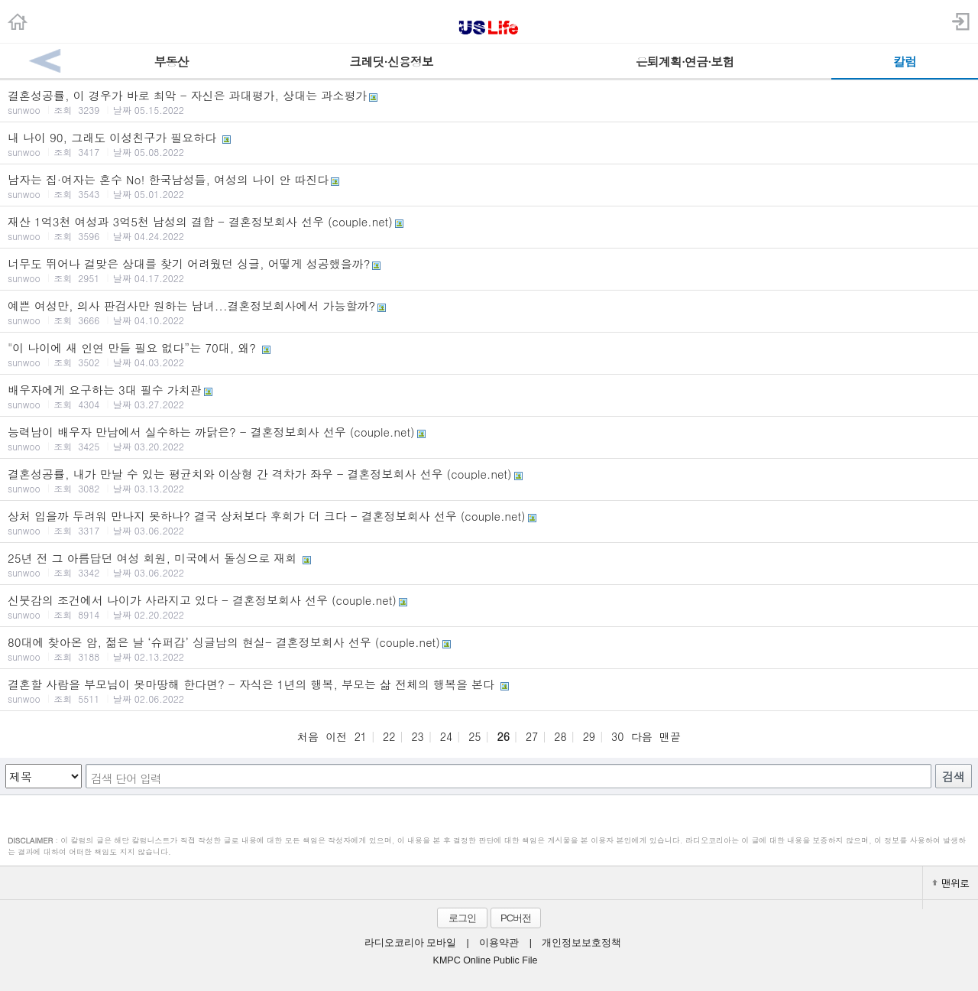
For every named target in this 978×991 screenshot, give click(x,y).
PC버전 (515, 918)
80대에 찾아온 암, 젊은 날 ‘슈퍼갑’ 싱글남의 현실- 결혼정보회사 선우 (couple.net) (489, 648)
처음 (308, 736)
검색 (953, 776)
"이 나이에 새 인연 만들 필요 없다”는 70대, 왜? (489, 354)
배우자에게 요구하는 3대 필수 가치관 (489, 396)
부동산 (171, 61)
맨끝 (670, 736)
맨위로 (950, 883)
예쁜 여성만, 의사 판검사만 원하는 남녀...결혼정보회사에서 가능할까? (489, 312)
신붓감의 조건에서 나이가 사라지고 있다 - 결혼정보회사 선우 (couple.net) (489, 606)
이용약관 (499, 942)
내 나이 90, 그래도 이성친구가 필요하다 (489, 143)
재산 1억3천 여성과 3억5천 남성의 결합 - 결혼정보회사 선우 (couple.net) (489, 227)
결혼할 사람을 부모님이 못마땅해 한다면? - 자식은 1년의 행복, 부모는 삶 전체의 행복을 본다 (489, 690)
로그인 (462, 918)
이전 (336, 736)
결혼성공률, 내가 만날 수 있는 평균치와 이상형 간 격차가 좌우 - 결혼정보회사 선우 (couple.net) (489, 480)
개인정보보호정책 (581, 942)
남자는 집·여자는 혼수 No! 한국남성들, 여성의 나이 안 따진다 (489, 185)
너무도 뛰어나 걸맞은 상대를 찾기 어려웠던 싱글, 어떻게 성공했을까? (489, 269)
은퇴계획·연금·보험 (685, 61)
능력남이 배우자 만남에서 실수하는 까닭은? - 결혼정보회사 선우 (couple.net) (489, 438)
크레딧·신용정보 (390, 61)
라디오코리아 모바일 (410, 942)
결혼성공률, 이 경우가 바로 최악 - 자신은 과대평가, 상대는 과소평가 (489, 101)
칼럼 (904, 61)
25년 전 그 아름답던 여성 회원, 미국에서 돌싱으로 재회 (489, 564)
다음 (642, 736)
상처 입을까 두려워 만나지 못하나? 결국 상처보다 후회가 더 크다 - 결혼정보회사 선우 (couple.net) (489, 522)
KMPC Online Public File (485, 960)
